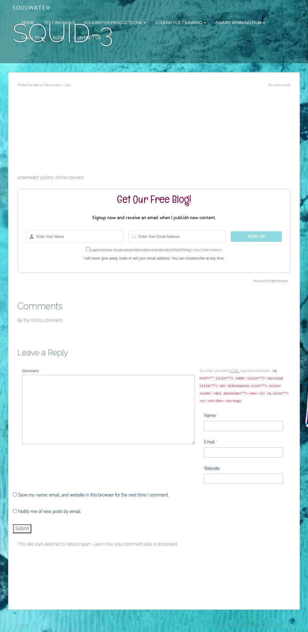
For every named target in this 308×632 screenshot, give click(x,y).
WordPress (287, 625)
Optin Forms (279, 281)
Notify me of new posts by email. (49, 511)
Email (209, 442)
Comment (30, 371)
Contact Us (87, 37)
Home (28, 22)
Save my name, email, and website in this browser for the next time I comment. (93, 495)
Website (212, 468)
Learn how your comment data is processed (135, 544)
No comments (279, 85)
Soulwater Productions (115, 22)
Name (210, 415)
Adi (36, 85)
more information (206, 250)
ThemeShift (247, 625)
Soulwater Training (180, 22)
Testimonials (59, 22)
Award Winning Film (240, 22)
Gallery (33, 37)
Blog (58, 37)
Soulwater (31, 7)
